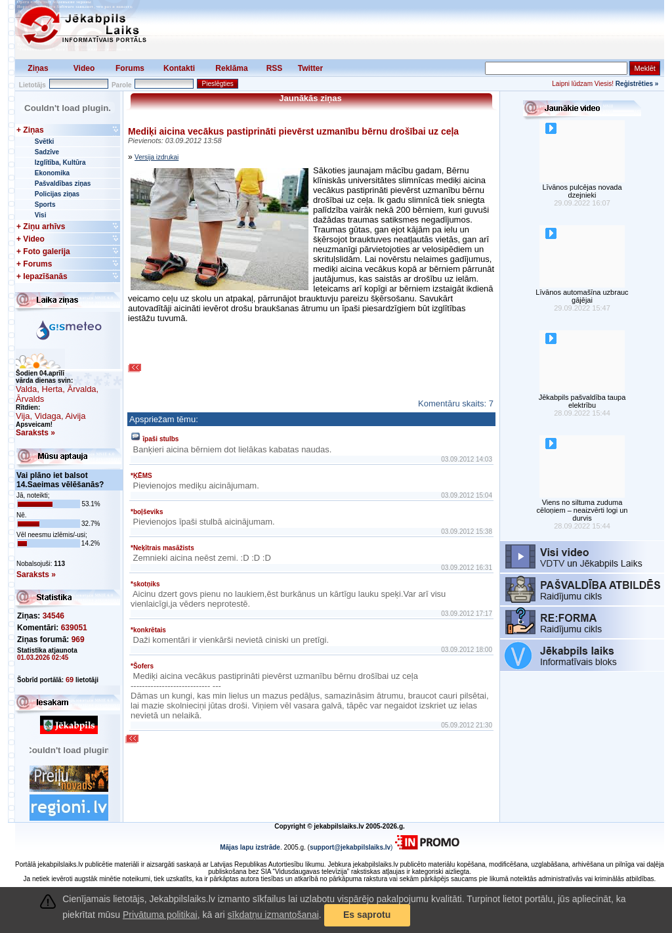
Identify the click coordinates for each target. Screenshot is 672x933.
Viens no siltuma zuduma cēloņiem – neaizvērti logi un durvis (582, 510)
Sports (45, 204)
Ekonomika (52, 173)
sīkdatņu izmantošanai (273, 914)
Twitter (310, 68)
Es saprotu (366, 914)
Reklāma (231, 68)
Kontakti (179, 68)
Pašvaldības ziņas (63, 183)
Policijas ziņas (57, 194)
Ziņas (38, 68)
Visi (41, 215)
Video (84, 68)
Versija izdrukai (156, 157)
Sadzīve (47, 152)
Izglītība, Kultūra (60, 162)
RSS (274, 68)
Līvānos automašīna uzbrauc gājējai (582, 296)
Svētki (44, 141)
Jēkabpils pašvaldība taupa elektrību (582, 401)
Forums (130, 68)
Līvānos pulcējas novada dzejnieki (581, 191)
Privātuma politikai (160, 914)
